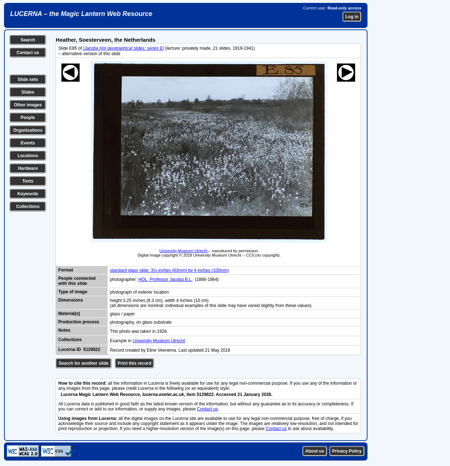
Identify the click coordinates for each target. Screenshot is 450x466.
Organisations (28, 130)
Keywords (27, 193)
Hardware (28, 168)
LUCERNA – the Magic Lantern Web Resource (81, 13)
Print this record (135, 363)
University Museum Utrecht (183, 251)
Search (27, 39)
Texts (27, 181)
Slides (27, 92)
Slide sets (27, 79)
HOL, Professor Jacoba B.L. (165, 279)
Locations (27, 155)
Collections (28, 206)
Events (28, 143)
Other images (28, 104)
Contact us (27, 52)
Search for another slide (83, 363)
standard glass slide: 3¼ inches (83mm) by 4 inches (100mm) (169, 270)
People (28, 117)
